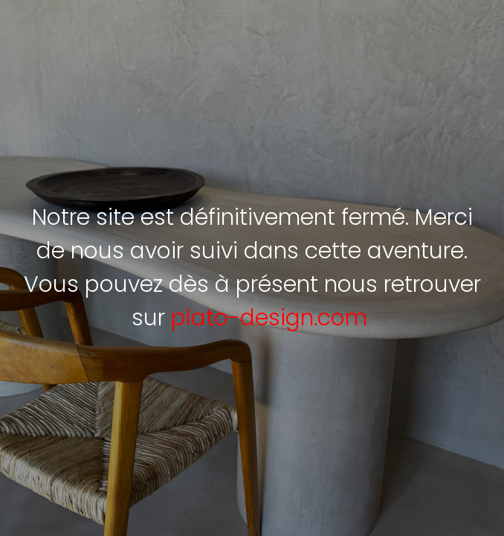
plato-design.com (269, 318)
